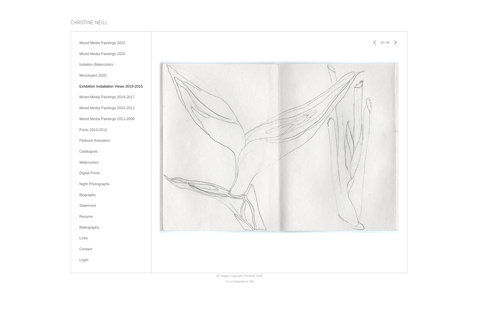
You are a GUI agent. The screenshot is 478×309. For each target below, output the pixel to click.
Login (83, 260)
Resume (86, 216)
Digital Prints (89, 173)
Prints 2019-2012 (93, 130)
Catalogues (88, 151)
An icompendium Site (240, 281)
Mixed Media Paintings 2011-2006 (106, 119)
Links (83, 238)
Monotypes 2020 (92, 75)
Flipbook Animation (94, 140)
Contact (85, 249)
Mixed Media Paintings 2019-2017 (106, 97)
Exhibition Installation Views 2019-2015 (111, 86)
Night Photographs (94, 184)
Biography (87, 195)
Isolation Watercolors (96, 64)
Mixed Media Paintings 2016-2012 (106, 108)
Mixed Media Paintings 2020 (102, 54)
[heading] (89, 23)
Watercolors (89, 162)
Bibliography (89, 227)
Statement (87, 205)
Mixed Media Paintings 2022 (102, 43)
